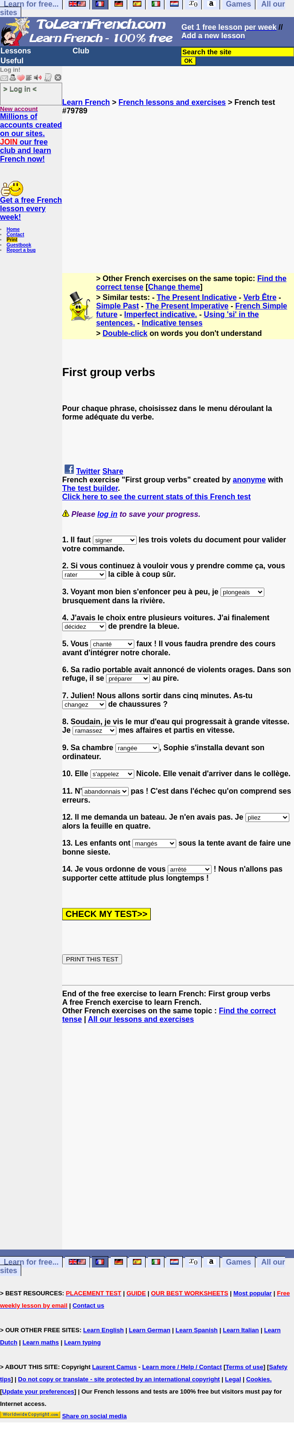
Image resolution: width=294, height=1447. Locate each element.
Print (12, 239)
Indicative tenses (172, 323)
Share (112, 471)
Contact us (88, 1305)
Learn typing (82, 1342)
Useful (12, 61)
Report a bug (21, 250)
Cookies (258, 1379)
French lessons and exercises (172, 102)
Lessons (15, 51)
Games (238, 1262)
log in (108, 514)
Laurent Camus (114, 1366)
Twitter (88, 471)
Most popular (252, 1293)
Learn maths (41, 1342)
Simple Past (117, 306)
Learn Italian (241, 1330)
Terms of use (244, 1366)
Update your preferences (38, 1391)
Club (81, 51)
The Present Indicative (197, 297)
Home (13, 229)
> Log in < (20, 89)
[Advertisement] (178, 181)
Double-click (125, 333)
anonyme (249, 480)
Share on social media (94, 1416)
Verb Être (260, 297)
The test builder (90, 488)
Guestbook (19, 245)
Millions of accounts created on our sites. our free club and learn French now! (31, 137)
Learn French (86, 102)
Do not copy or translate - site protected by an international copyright (119, 1379)
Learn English (103, 1330)
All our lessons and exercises (141, 1019)
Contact (15, 234)
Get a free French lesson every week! (31, 208)
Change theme (174, 287)
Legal (233, 1379)
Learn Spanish (196, 1330)
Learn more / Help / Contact (182, 1366)
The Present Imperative (187, 306)
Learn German (149, 1330)
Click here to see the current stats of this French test (156, 497)
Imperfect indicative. (160, 314)
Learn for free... (31, 1262)
